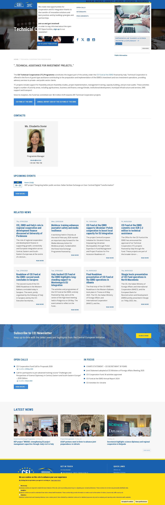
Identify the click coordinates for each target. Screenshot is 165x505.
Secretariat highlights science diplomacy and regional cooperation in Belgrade (128, 443)
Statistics (23, 495)
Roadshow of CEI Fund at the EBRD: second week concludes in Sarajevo (28, 277)
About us (117, 470)
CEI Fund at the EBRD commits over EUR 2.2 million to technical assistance (132, 229)
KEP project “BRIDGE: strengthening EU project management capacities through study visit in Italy (34, 443)
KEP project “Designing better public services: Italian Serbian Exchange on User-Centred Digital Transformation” (69, 185)
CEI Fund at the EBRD (104, 75)
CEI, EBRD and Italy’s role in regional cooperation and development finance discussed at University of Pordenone (29, 231)
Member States (119, 472)
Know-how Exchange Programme (24, 439)
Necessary (24, 485)
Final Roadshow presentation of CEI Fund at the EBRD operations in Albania (99, 278)
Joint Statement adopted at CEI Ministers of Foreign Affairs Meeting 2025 (115, 370)
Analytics (23, 490)
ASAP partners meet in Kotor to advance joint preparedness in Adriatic (78, 443)
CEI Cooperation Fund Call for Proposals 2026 (34, 366)
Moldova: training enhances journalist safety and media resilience (65, 228)
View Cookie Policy (56, 480)
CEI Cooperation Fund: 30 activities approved (104, 374)
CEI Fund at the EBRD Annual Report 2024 (102, 378)
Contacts (143, 4)
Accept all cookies (127, 501)
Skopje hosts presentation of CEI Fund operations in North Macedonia (134, 277)
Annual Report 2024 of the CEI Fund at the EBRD (56, 102)
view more (147, 450)
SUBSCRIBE (144, 336)
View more (20, 194)
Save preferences (141, 501)
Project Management (67, 439)
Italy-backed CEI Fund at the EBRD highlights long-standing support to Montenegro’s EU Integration (64, 280)
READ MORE (40, 261)
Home (16, 59)
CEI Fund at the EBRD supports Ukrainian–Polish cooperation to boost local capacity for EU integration (99, 229)
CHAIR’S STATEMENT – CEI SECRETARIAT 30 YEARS (106, 366)
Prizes (135, 4)
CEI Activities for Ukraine (96, 383)
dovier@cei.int (35, 160)
